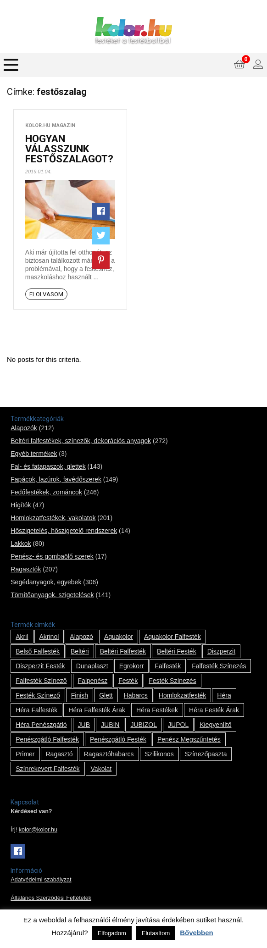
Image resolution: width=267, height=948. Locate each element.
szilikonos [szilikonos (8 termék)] (159, 754)
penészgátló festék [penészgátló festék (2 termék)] (118, 739)
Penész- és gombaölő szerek (52, 556)
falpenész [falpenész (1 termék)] (93, 680)
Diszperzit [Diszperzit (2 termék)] (221, 651)
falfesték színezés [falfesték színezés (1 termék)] (219, 666)
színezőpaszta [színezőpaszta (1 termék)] (206, 754)
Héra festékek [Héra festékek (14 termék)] (157, 710)
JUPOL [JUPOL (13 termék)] (178, 724)
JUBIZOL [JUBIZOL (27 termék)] (143, 724)
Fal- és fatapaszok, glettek (48, 466)
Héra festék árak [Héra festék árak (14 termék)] (214, 710)
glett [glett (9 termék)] (106, 695)
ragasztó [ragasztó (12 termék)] (59, 754)
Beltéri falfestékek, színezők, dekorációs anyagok (81, 440)
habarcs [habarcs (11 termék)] (136, 695)
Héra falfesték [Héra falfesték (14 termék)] (36, 710)
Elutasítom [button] (156, 933)
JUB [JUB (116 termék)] (84, 724)
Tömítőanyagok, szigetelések (52, 595)
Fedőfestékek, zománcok (46, 492)
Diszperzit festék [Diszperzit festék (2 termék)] (40, 666)
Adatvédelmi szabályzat (41, 879)
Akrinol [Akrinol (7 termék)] (49, 636)
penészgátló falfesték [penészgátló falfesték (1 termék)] (47, 739)
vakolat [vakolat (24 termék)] (101, 768)
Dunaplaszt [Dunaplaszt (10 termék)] (92, 666)
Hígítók (21, 505)
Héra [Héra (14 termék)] (224, 695)
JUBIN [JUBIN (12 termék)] (110, 724)
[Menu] (11, 65)
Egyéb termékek (34, 453)
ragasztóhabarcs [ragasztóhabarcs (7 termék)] (109, 754)
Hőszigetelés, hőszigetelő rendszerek (64, 530)
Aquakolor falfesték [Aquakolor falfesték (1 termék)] (172, 636)
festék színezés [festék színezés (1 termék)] (172, 680)
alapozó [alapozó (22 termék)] (81, 636)
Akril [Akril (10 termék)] (22, 636)
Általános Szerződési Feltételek (51, 898)
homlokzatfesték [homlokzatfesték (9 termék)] (182, 695)
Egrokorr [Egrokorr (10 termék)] (131, 666)
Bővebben (196, 933)
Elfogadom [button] (112, 933)
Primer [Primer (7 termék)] (25, 754)
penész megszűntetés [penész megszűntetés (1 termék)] (189, 739)
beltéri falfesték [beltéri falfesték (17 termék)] (123, 651)
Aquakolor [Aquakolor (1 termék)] (118, 636)
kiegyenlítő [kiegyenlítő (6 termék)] (215, 724)
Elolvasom (46, 294)
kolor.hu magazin (50, 125)
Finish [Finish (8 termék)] (79, 695)
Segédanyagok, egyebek (46, 582)
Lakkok (21, 543)
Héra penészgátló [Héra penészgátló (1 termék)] (41, 724)
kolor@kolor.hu (38, 829)
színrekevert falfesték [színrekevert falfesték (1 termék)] (47, 768)
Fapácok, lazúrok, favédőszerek (56, 479)
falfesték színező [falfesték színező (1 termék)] (41, 680)
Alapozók (24, 428)
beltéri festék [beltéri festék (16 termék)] (176, 651)
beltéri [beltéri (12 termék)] (80, 651)
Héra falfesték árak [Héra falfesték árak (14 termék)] (96, 710)
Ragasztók (26, 569)
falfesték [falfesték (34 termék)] (168, 666)
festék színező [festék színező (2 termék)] (38, 695)
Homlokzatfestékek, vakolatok (53, 517)
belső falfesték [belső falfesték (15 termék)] (38, 651)
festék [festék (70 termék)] (128, 680)
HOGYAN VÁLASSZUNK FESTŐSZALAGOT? (69, 149)
